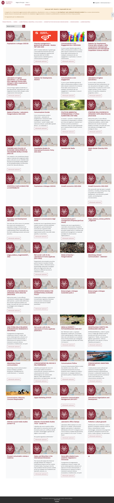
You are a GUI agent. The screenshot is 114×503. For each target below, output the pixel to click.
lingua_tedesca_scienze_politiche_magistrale (99, 220)
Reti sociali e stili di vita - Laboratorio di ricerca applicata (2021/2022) (44, 256)
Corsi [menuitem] (27, 2)
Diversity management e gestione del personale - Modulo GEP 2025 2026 (45, 45)
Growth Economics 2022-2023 (98, 186)
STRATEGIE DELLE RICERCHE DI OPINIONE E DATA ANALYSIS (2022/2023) (17, 292)
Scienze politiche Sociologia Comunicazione (56, 22)
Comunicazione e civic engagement (68, 79)
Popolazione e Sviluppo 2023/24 (44, 186)
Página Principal (7, 22)
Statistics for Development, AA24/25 (43, 79)
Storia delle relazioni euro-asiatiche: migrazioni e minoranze (70, 458)
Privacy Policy (57, 499)
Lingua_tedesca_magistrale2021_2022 (18, 256)
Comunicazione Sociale (42, 112)
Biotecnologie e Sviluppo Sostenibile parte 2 (69, 292)
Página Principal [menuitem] (20, 2)
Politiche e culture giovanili (97, 422)
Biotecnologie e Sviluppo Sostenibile (96, 292)
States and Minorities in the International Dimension (43, 457)
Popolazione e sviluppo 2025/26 (17, 43)
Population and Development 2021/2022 (17, 220)
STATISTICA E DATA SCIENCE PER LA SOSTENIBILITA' (18, 187)
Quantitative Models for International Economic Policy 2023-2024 (44, 150)
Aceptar (57, 501)
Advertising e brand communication (13, 364)
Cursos (15, 22)
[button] (102, 2)
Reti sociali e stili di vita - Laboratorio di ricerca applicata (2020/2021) (44, 328)
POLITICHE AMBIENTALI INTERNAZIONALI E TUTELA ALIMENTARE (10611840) (70, 114)
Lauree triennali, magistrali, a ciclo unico (30, 22)
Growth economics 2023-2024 (71, 186)
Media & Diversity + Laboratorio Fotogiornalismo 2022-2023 (17, 113)
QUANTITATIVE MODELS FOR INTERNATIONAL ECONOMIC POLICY (43, 292)
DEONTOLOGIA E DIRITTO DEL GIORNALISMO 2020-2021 (98, 328)
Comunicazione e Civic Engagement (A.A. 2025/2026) (71, 44)
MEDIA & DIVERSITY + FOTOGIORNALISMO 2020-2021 (71, 328)
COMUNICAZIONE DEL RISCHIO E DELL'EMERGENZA (45, 364)
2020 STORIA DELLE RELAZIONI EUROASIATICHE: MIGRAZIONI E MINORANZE (17, 328)
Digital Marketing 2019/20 (42, 398)
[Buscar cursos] (14, 26)
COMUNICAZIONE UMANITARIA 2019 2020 (98, 364)
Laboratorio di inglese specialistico (95, 79)
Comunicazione (74, 22)
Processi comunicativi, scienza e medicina (18, 457)
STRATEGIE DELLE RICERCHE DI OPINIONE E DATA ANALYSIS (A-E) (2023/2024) (99, 114)
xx (89, 456)
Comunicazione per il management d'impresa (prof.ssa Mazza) (72, 220)
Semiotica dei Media (68, 148)
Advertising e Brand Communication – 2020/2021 (97, 256)
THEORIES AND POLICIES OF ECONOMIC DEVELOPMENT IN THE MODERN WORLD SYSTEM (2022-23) (17, 150)
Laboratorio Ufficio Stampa (70, 422)
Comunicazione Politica (69, 363)
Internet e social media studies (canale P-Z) (17, 422)
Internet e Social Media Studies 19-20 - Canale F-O (44, 422)
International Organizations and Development (98, 398)
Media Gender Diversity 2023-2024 (98, 149)
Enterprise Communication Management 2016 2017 (70, 398)
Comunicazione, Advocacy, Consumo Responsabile (16, 398)
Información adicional (41, 61)
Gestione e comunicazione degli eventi (44, 220)
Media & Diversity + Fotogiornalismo (67, 256)
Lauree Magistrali (85, 22)
